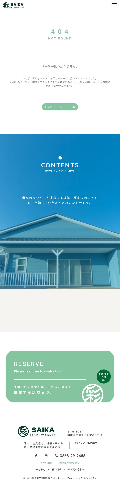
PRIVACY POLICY (69, 463)
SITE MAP (46, 463)
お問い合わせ (76, 469)
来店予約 (40, 469)
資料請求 (56, 469)
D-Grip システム (89, 478)
